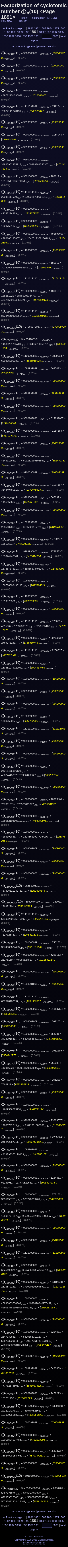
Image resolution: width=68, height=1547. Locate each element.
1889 (20, 32)
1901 (37, 36)
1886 (62, 28)
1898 (18, 36)
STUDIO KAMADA (34, 1536)
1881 (30, 28)
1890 (26, 32)
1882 (37, 28)
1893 (48, 32)
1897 (11, 36)
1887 (7, 32)
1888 (13, 32)
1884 (49, 28)
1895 (61, 32)
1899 (24, 36)
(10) (10, 53)
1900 (30, 36)
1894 (54, 32)
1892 (42, 32)
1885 (56, 28)
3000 (55, 36)
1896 (5, 36)
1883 (43, 28)
